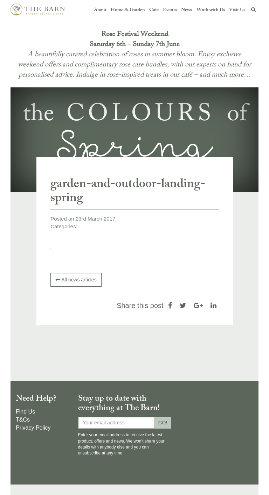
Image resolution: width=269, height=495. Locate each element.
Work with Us (210, 10)
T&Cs (23, 420)
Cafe (154, 10)
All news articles (75, 279)
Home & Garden (128, 10)
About (100, 10)
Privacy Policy (33, 428)
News (186, 10)
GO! (162, 422)
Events (170, 10)
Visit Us (237, 10)
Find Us (25, 412)
